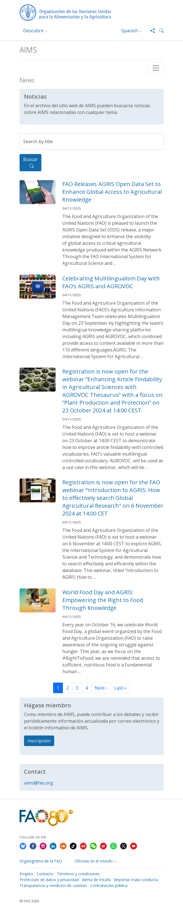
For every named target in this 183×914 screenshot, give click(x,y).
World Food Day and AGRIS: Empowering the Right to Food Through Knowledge (102, 600)
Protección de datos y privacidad (49, 879)
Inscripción (39, 741)
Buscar (30, 162)
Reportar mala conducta (136, 879)
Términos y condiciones (78, 873)
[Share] (150, 30)
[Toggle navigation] (156, 68)
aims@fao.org (38, 783)
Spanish (129, 31)
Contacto (45, 873)
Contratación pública (108, 885)
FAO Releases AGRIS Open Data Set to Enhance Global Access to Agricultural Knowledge (112, 191)
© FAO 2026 (29, 900)
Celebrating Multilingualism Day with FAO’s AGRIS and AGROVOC (111, 282)
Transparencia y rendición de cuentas (53, 885)
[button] (159, 30)
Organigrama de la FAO (41, 861)
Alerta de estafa (96, 879)
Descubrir (33, 31)
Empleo (26, 873)
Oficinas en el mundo (94, 861)
